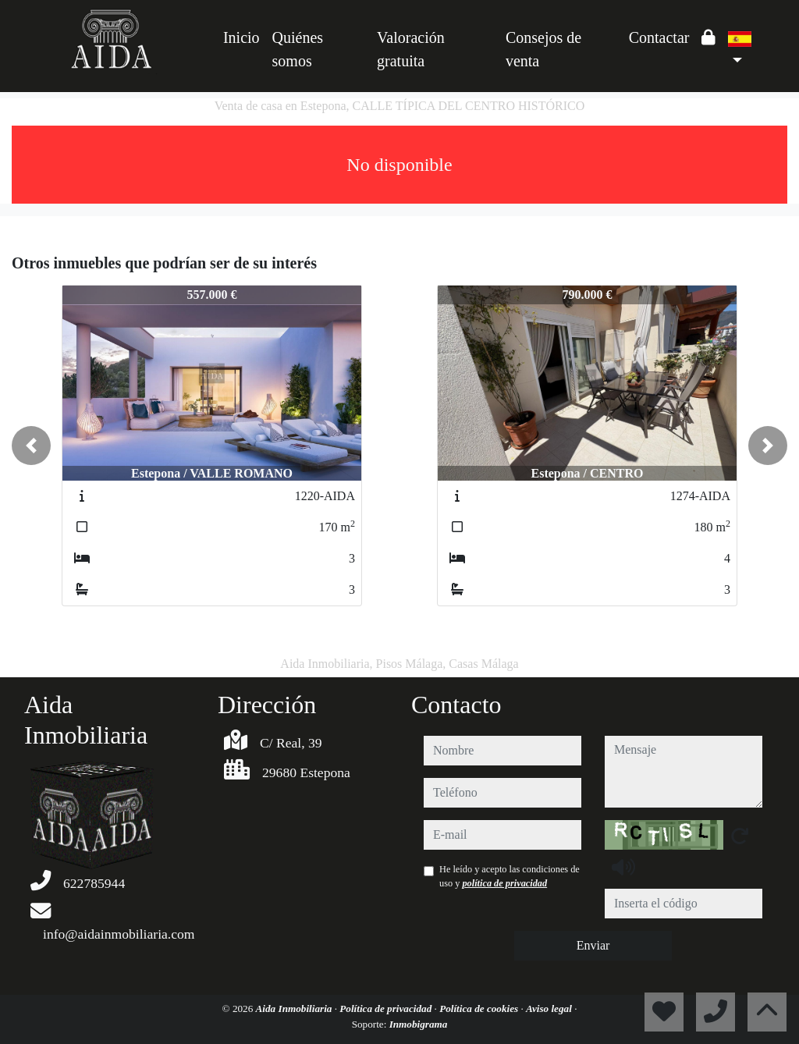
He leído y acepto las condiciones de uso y (509, 876)
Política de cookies (479, 1008)
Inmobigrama (418, 1024)
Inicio (241, 37)
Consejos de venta (543, 49)
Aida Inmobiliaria (295, 1008)
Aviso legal (550, 1008)
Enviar (593, 945)
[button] (31, 445)
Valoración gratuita (411, 49)
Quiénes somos (298, 49)
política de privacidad (504, 883)
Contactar (659, 37)
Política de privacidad (386, 1008)
